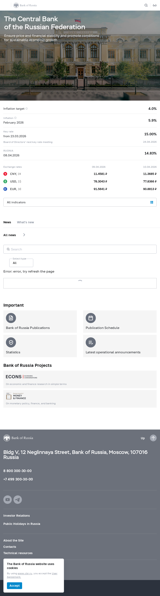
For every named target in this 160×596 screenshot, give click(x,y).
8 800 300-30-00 (17, 471)
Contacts (9, 546)
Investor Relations (16, 515)
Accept (14, 585)
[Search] (148, 5)
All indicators (16, 202)
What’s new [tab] (25, 222)
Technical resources (18, 553)
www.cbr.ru (25, 573)
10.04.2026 (150, 166)
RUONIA (8, 150)
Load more (80, 283)
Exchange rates (12, 166)
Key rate (8, 131)
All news (9, 235)
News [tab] (7, 222)
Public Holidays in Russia (21, 523)
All (14, 263)
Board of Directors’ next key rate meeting (27, 142)
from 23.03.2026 (14, 136)
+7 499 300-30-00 (18, 479)
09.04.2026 (98, 166)
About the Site (13, 540)
